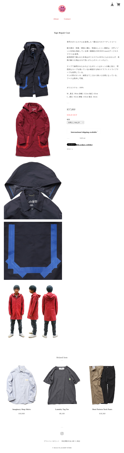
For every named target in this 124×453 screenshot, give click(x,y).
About (56, 19)
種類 (68, 119)
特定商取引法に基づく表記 (71, 441)
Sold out (82, 138)
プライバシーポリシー (51, 441)
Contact (67, 19)
